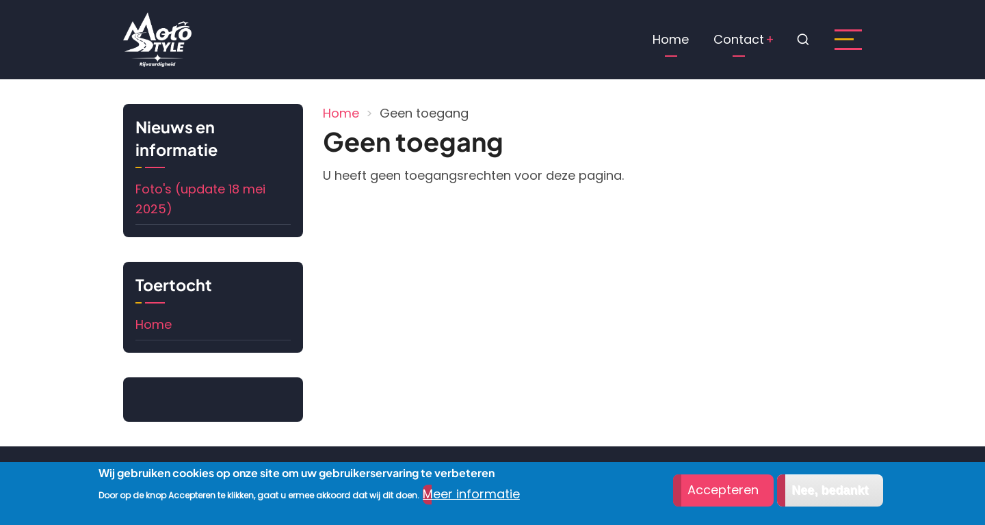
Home (671, 39)
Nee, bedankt (829, 491)
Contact (738, 39)
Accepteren (723, 490)
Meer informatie (471, 493)
